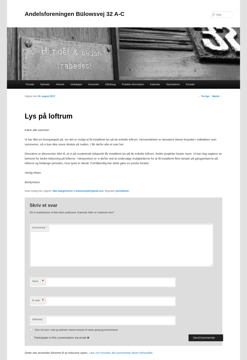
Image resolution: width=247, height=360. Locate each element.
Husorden (93, 84)
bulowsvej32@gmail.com (89, 191)
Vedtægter (76, 84)
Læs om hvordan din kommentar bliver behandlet (120, 352)
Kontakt (190, 84)
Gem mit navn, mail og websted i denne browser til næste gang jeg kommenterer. (77, 330)
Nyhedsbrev (173, 84)
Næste (217, 96)
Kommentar (39, 227)
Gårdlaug (110, 84)
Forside (30, 84)
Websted (37, 319)
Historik (60, 84)
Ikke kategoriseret (63, 191)
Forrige (203, 96)
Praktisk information (133, 84)
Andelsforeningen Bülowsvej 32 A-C (74, 14)
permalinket (122, 191)
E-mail (38, 300)
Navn (38, 281)
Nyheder (45, 84)
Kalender (155, 84)
